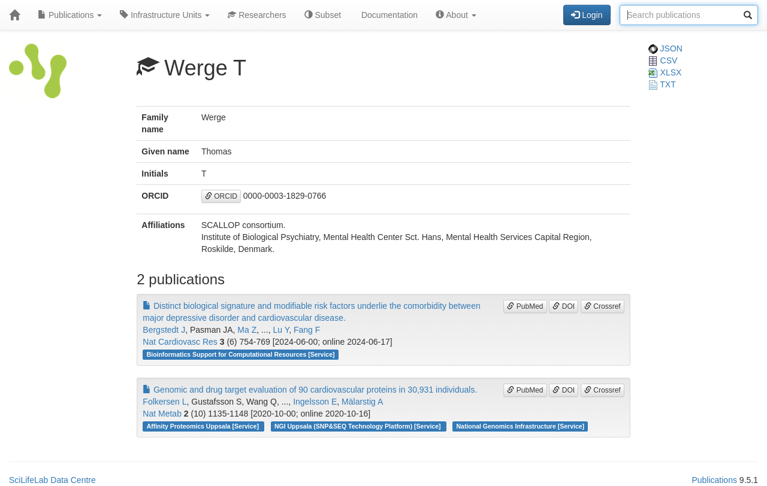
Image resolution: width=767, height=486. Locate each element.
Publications (70, 15)
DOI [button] (563, 306)
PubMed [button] (525, 306)
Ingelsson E (315, 401)
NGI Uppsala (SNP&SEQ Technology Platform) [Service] (358, 426)
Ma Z (246, 330)
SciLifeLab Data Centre (52, 480)
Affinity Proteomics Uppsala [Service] (204, 426)
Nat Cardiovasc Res (180, 342)
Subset (322, 15)
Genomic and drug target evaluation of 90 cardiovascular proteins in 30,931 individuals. (310, 389)
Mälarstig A (362, 401)
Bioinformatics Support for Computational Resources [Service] (241, 354)
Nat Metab (162, 413)
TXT (662, 84)
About (456, 15)
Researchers (257, 15)
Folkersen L (164, 401)
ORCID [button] (221, 196)
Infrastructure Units (165, 15)
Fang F (307, 330)
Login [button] (586, 15)
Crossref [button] (602, 306)
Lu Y (281, 330)
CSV (663, 60)
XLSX (665, 72)
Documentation (388, 15)
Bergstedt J (164, 330)
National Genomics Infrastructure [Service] (521, 426)
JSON (665, 48)
